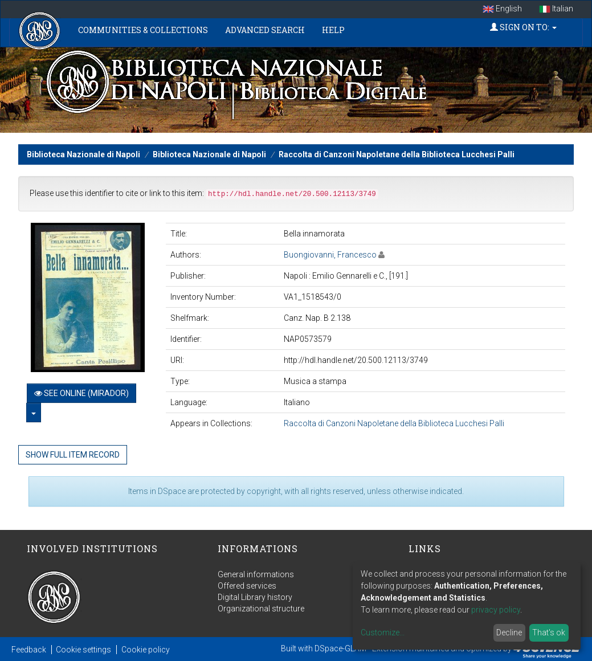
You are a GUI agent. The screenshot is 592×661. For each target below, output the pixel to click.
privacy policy (495, 609)
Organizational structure (261, 608)
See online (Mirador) (81, 393)
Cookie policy (145, 649)
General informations (256, 574)
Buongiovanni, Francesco (330, 254)
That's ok (548, 632)
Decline (509, 632)
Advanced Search (265, 30)
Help (333, 30)
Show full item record (73, 454)
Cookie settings (83, 649)
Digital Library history (255, 597)
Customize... (383, 632)
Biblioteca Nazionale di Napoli (83, 154)
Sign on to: (523, 27)
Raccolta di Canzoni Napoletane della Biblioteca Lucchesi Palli (397, 154)
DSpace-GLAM (340, 648)
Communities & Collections (143, 30)
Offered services (247, 585)
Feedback (28, 649)
